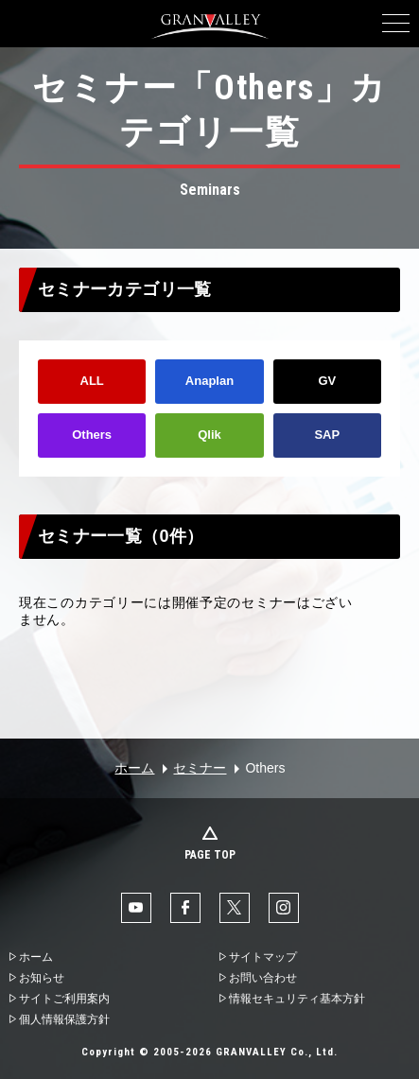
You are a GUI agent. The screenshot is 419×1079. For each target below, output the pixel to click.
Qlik (209, 434)
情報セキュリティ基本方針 (297, 998)
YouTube (136, 908)
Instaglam (284, 908)
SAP (327, 434)
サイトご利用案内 (64, 998)
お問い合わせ (263, 977)
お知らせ (41, 977)
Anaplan (209, 381)
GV (327, 381)
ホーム (134, 767)
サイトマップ (263, 957)
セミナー (199, 767)
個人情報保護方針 (64, 1019)
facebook (185, 908)
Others (92, 434)
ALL (92, 381)
